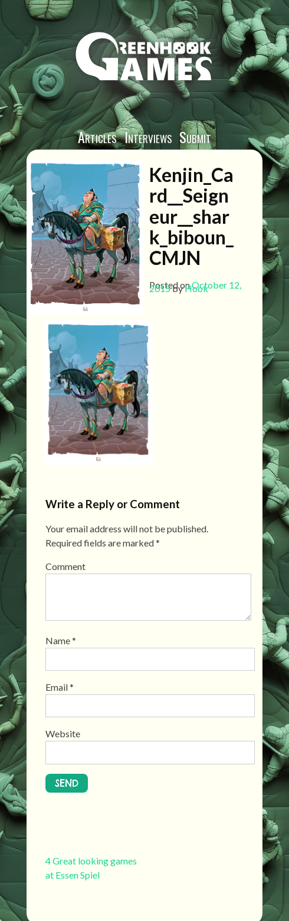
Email (59, 687)
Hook (196, 288)
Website (62, 733)
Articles (97, 136)
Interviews (148, 136)
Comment (65, 566)
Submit (195, 136)
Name (60, 640)
